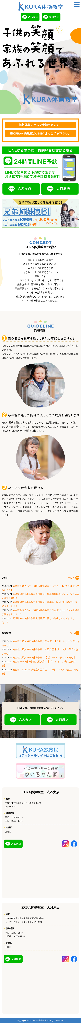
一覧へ (73, 577)
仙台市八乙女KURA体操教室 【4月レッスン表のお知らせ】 (44, 657)
